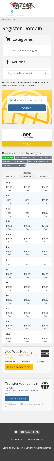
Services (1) (8, 161)
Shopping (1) (8, 165)
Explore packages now (19, 367)
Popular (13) (8, 157)
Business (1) (45, 157)
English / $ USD (30, 432)
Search (26, 108)
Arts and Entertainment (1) (27, 157)
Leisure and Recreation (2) (39, 161)
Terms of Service (35, 439)
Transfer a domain (17, 398)
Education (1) (20, 161)
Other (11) (20, 165)
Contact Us (16, 439)
